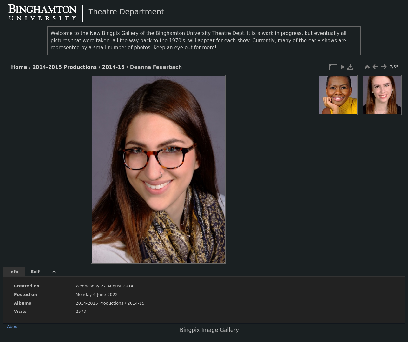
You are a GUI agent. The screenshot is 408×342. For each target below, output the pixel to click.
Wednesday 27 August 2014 (104, 286)
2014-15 (113, 67)
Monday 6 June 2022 (97, 294)
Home (19, 67)
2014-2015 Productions (64, 67)
